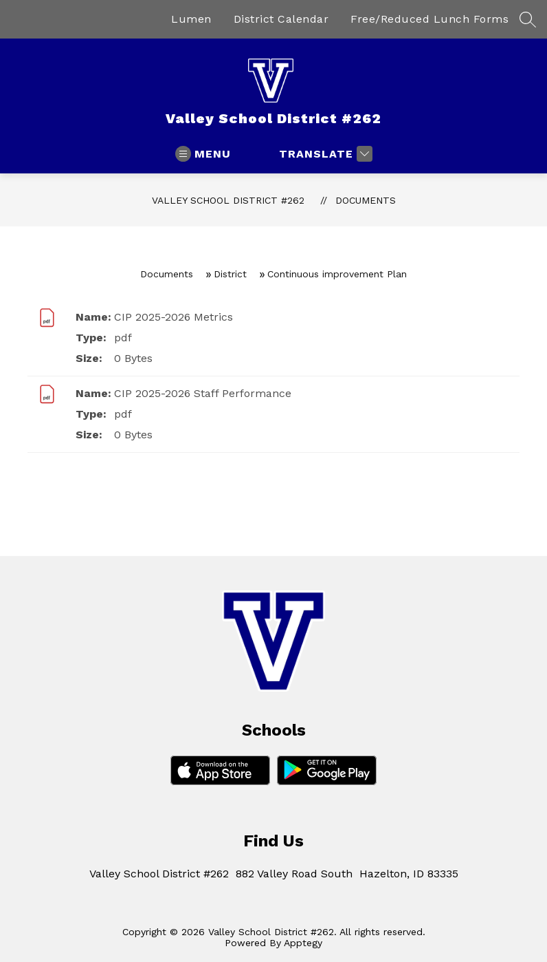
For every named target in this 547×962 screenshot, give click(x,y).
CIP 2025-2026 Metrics (173, 316)
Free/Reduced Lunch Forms (429, 18)
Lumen (191, 18)
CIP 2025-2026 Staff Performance (202, 393)
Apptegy (303, 942)
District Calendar (281, 18)
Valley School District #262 (228, 200)
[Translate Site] (324, 153)
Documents (365, 200)
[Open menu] (203, 153)
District (230, 273)
